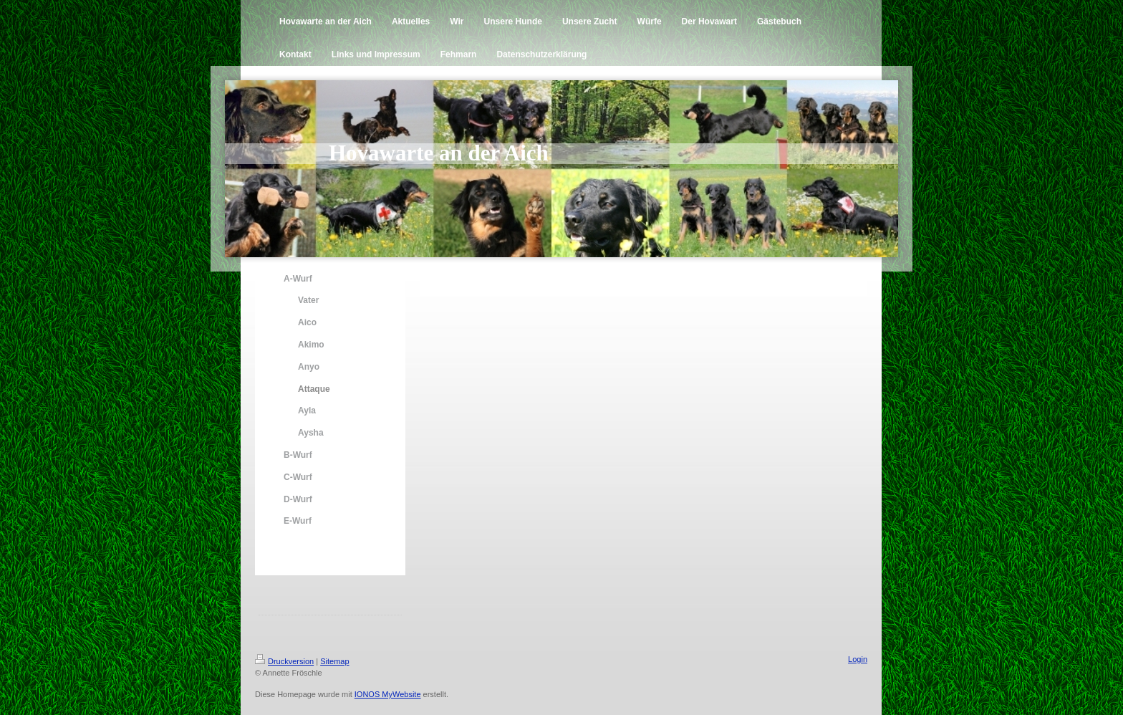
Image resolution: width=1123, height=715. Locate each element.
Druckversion (284, 661)
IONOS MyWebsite (388, 694)
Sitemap (334, 661)
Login (857, 659)
